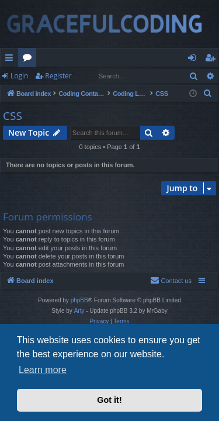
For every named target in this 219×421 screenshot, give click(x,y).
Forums (29, 59)
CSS (12, 115)
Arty (79, 311)
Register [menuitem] (212, 59)
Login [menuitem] (194, 59)
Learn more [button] (43, 370)
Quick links (11, 59)
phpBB (79, 300)
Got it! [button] (109, 400)
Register (58, 76)
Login (19, 76)
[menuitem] (208, 93)
